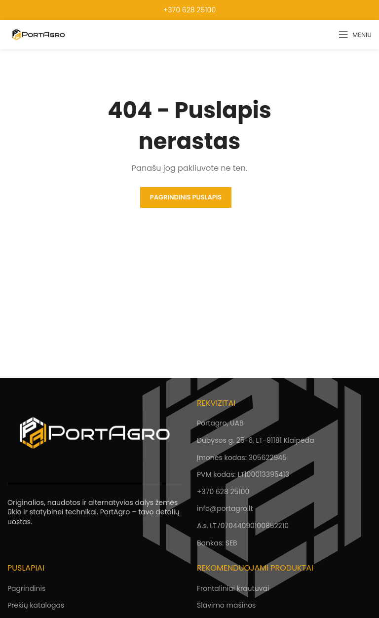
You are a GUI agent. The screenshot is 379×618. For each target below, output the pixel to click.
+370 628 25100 (189, 10)
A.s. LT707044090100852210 (243, 526)
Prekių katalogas (35, 605)
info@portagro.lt (225, 508)
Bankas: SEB (217, 543)
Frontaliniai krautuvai (233, 588)
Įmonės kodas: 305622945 (242, 458)
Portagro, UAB (220, 423)
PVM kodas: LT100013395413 (243, 474)
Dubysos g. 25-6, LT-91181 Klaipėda (255, 440)
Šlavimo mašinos (226, 605)
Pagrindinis (26, 588)
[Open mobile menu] (355, 34)
